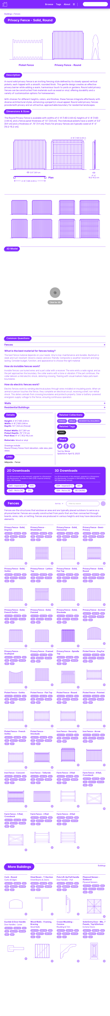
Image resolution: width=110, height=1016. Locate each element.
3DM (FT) (14, 537)
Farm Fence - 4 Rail (66, 814)
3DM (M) (22, 537)
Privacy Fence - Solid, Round (93, 569)
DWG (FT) (8, 533)
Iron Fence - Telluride (40, 773)
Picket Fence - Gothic (14, 692)
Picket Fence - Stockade (37, 732)
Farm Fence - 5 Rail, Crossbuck (13, 815)
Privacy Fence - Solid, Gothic (14, 569)
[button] (59, 503)
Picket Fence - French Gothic (14, 732)
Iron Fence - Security (67, 731)
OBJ (6, 540)
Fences (17, 14)
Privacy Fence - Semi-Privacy (93, 528)
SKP (12, 540)
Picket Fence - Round (67, 692)
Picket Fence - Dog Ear (93, 651)
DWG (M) (17, 533)
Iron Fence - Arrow (91, 731)
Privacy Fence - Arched (94, 610)
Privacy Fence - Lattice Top (41, 569)
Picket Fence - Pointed (93, 692)
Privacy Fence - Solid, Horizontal (67, 528)
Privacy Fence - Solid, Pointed (40, 611)
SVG (24, 533)
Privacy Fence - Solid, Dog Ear (14, 528)
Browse (49, 4)
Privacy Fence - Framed (41, 651)
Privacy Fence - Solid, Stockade (67, 611)
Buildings (8, 14)
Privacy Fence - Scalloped (11, 652)
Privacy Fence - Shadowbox (37, 528)
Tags (58, 4)
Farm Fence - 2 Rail (39, 814)
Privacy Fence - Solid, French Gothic (14, 611)
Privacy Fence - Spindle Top (68, 652)
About (67, 4)
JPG (6, 537)
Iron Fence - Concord (14, 773)
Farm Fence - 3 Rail (66, 773)
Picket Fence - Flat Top (41, 692)
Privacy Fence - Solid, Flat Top (67, 569)
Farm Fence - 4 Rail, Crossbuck (92, 774)
